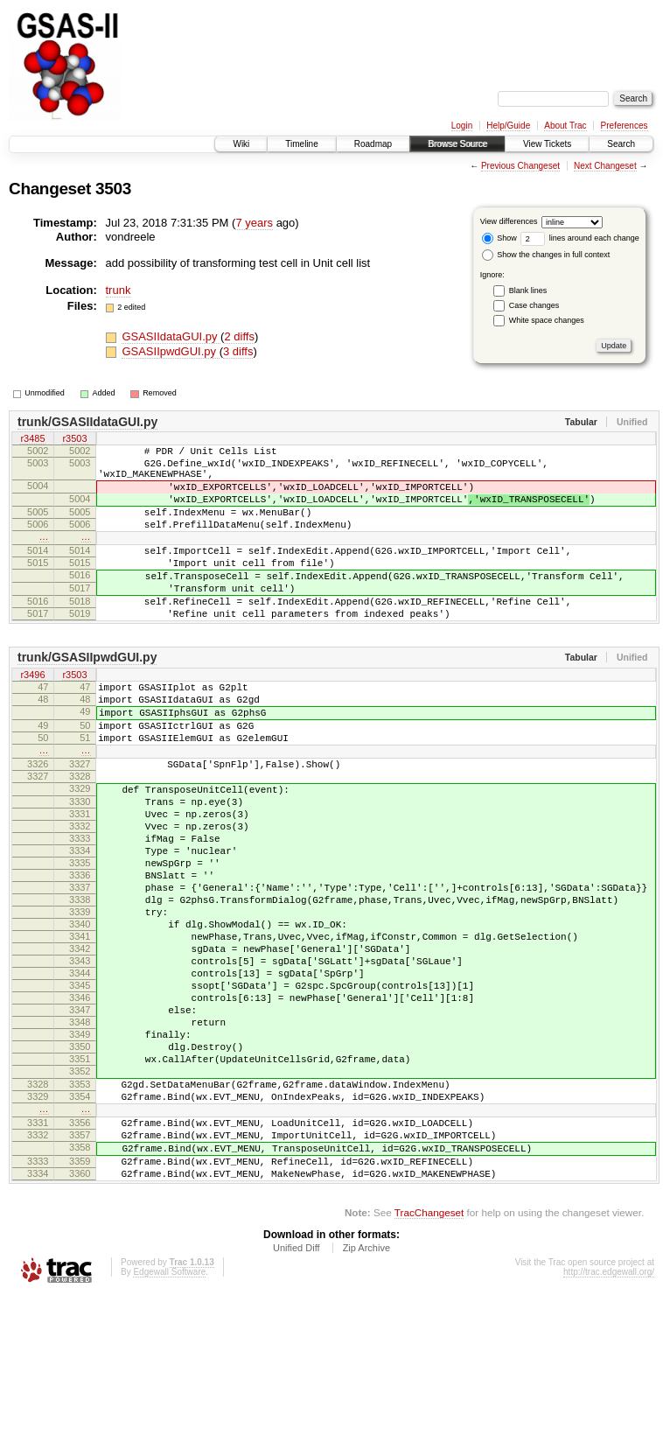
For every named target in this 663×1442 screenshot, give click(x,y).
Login (461, 125)
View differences (509, 221)
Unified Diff (296, 1395)
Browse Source (457, 144)
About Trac (565, 125)
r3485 (32, 440)
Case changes (534, 305)
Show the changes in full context (546, 254)
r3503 (74, 440)
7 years (254, 222)
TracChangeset (429, 1359)
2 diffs (239, 336)
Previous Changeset (520, 166)
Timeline (301, 144)
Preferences (624, 125)
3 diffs (238, 351)
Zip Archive (366, 1395)
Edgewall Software (169, 1419)
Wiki (241, 144)
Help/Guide (508, 125)
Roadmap (373, 144)
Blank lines (528, 290)
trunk (118, 290)
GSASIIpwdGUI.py (170, 351)
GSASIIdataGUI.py (171, 336)
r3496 (32, 715)
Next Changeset (605, 166)
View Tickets (547, 144)
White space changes (546, 320)
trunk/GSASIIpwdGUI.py (87, 697)
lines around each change (579, 238)
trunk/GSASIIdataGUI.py (87, 422)
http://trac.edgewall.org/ (608, 1419)
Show (499, 238)
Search (621, 144)
